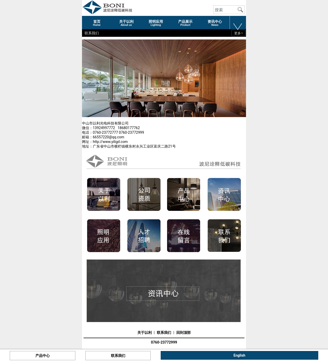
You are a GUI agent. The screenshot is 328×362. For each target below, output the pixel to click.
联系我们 (164, 332)
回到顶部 (183, 332)
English (239, 355)
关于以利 (144, 332)
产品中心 (42, 356)
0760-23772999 (164, 342)
